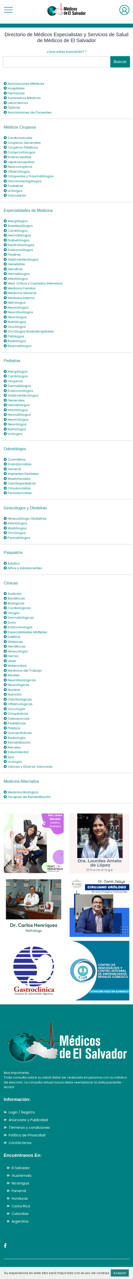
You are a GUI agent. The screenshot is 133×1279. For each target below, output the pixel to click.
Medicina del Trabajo (23, 670)
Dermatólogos (17, 235)
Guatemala (21, 1175)
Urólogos (13, 190)
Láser (10, 661)
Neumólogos (16, 307)
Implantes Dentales (21, 473)
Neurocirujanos (18, 166)
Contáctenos (20, 1142)
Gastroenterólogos (21, 259)
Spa (9, 757)
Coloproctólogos (19, 152)
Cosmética (14, 459)
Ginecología (16, 651)
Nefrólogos (15, 302)
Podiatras (13, 185)
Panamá (19, 1190)
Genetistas (14, 264)
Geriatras (13, 269)
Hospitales (14, 88)
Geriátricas (14, 646)
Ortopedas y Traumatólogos (29, 176)
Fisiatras (12, 254)
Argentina (20, 1221)
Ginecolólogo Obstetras (25, 518)
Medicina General (20, 293)
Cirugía (11, 613)
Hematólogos (17, 273)
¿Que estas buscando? (67, 51)
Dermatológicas (19, 617)
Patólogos (14, 336)
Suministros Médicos (22, 98)
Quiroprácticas (18, 733)
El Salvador (21, 1167)
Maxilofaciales (17, 478)
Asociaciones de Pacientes (28, 112)
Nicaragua (20, 1183)
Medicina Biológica (21, 792)
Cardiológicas (17, 608)
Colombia (20, 1213)
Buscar (120, 62)
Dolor (10, 622)
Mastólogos (15, 528)
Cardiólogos (16, 230)
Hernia (11, 656)
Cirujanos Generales (22, 142)
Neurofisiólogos (18, 312)
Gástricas (13, 641)
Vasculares (15, 195)
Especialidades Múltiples (25, 632)
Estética (12, 636)
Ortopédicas (16, 713)
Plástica (12, 728)
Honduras (20, 1198)
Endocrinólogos (18, 250)
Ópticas (12, 107)
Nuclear (12, 689)
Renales (12, 747)
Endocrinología (18, 627)
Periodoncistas (18, 493)
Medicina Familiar (20, 288)
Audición (13, 593)
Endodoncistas (18, 464)
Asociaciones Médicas (24, 83)
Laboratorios (16, 102)
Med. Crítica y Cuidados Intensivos (33, 283)
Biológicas (14, 603)
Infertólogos (15, 523)
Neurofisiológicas (20, 680)
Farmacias (14, 93)
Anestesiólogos (18, 225)
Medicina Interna (19, 298)
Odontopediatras (20, 483)
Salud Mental (16, 752)
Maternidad (15, 665)
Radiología (14, 737)
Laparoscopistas (19, 162)
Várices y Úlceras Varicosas (28, 766)
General (12, 469)
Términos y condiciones (29, 1127)
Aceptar (119, 1273)
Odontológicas (18, 699)
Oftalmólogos (17, 171)
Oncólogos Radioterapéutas (29, 331)
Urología (13, 761)
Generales (14, 400)
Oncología (14, 709)
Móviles (12, 675)
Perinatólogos (17, 537)
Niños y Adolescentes (23, 568)
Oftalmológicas (18, 704)
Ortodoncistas (17, 488)
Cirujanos (13, 381)
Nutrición (13, 694)
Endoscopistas (17, 157)
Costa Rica (21, 1206)
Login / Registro (22, 1112)
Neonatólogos (17, 414)
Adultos (12, 563)
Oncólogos (15, 326)
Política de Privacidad (27, 1135)
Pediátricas (15, 723)
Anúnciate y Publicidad (28, 1119)
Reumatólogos (18, 346)
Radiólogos (15, 341)
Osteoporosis (17, 718)
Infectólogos (16, 278)
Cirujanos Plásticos (21, 147)
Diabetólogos (17, 240)
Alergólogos (16, 221)
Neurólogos (15, 317)
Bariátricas (14, 598)
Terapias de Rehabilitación (27, 797)
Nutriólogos (15, 321)
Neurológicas (16, 684)
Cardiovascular (18, 137)
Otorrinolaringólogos (22, 181)
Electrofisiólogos (19, 245)
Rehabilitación (17, 742)
